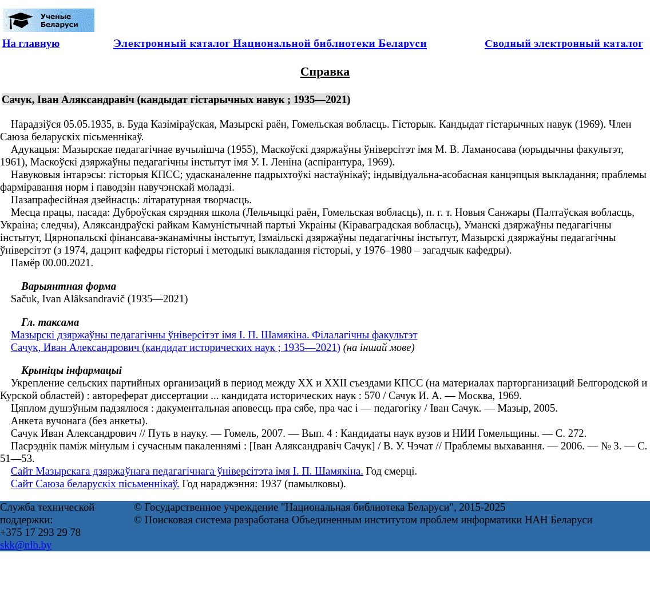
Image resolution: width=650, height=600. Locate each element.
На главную (31, 43)
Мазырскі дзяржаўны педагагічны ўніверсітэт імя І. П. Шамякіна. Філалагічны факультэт (214, 335)
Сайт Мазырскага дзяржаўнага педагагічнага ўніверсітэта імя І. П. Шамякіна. (187, 471)
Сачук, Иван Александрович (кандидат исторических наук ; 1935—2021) (175, 347)
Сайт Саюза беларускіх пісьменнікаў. (95, 483)
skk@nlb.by (25, 545)
